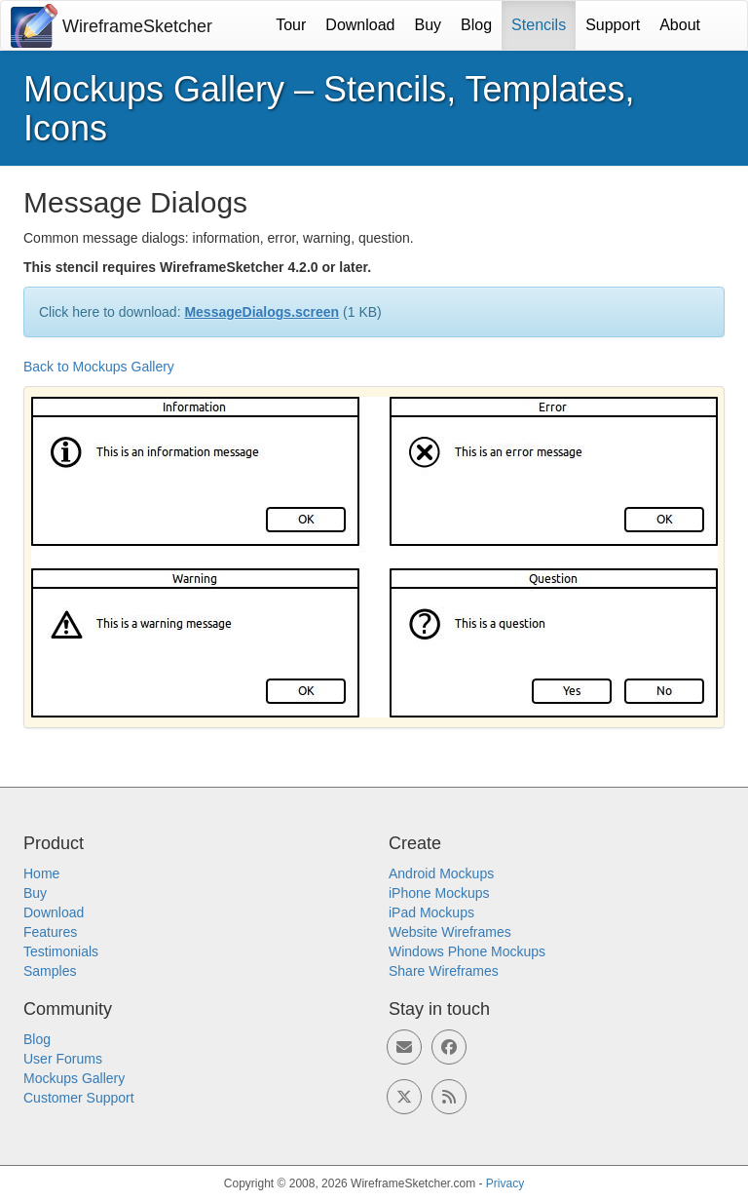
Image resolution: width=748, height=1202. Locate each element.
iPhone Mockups (439, 893)
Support (612, 25)
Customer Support (78, 1097)
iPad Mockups (431, 912)
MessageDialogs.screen (261, 312)
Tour (291, 25)
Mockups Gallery (74, 1078)
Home (41, 873)
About (679, 25)
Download (359, 25)
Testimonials (60, 951)
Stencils (538, 25)
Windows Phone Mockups (467, 951)
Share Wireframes (444, 971)
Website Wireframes (450, 932)
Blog (476, 25)
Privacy (505, 1183)
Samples (49, 971)
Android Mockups (441, 873)
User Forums (62, 1058)
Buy (428, 25)
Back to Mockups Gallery (98, 366)
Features (50, 932)
